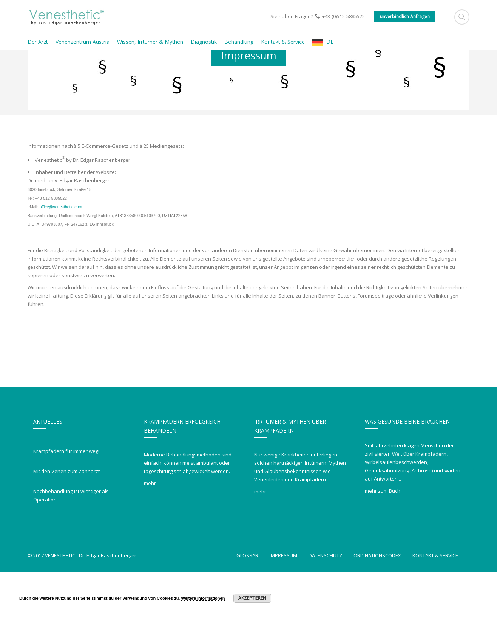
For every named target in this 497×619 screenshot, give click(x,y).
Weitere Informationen (203, 598)
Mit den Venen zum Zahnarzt (66, 518)
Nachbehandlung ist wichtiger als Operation (71, 542)
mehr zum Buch (382, 538)
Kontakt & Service (435, 602)
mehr (150, 530)
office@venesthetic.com (60, 254)
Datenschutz (325, 602)
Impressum (283, 602)
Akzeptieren (252, 598)
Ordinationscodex (377, 602)
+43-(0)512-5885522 (343, 16)
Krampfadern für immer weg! (66, 498)
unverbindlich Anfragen (405, 16)
